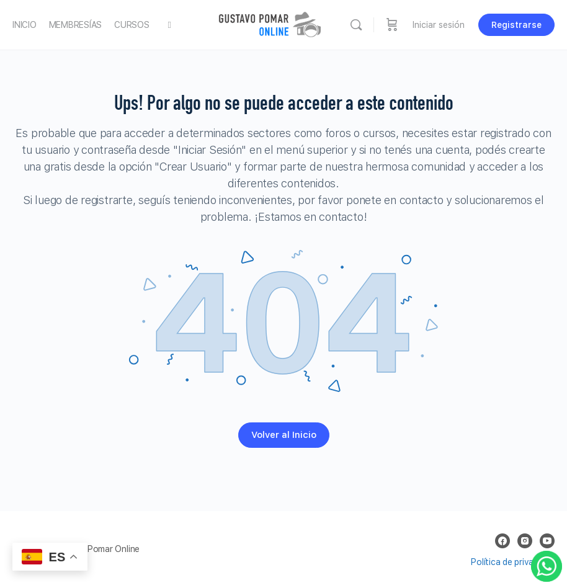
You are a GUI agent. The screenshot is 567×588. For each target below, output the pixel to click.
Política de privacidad (513, 562)
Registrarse (516, 25)
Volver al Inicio (283, 434)
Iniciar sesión (439, 25)
